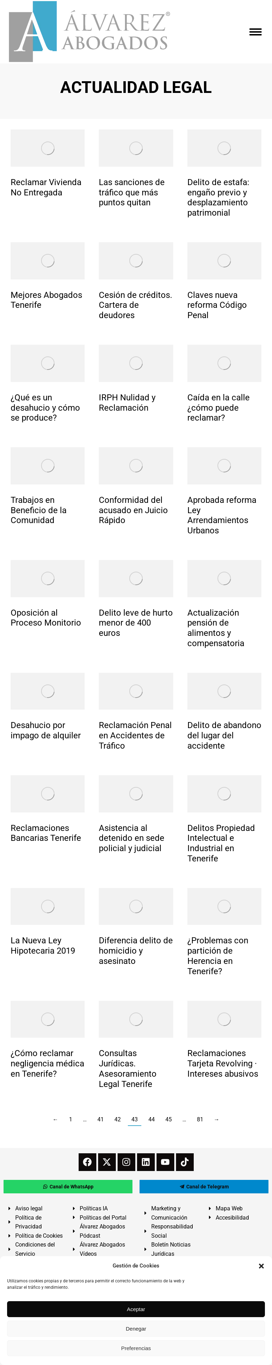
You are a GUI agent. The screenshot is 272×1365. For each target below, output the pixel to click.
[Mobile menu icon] (255, 32)
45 (168, 1119)
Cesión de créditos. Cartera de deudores (135, 305)
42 (117, 1119)
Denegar (136, 1329)
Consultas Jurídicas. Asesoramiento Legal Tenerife (128, 1068)
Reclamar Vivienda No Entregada (46, 187)
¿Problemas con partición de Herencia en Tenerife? (217, 956)
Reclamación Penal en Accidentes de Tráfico (135, 735)
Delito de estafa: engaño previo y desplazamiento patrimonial (218, 197)
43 (134, 1119)
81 (200, 1119)
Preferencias (136, 1348)
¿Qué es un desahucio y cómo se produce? (45, 408)
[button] (261, 1266)
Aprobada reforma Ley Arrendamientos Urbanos (221, 515)
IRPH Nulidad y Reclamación (127, 403)
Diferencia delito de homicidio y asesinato (136, 951)
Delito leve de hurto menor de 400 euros (136, 623)
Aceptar (136, 1309)
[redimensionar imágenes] (48, 148)
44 (151, 1119)
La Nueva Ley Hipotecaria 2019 (43, 946)
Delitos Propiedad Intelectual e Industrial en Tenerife (221, 843)
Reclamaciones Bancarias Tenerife (46, 833)
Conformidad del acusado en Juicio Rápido (133, 510)
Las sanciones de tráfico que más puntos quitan (132, 192)
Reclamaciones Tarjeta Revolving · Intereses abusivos (222, 1063)
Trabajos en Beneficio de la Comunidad (39, 510)
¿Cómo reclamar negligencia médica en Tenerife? (47, 1063)
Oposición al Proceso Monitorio (46, 618)
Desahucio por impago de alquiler (46, 730)
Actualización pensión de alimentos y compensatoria (215, 628)
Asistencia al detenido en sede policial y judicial (131, 838)
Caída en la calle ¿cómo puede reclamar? (218, 408)
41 (100, 1119)
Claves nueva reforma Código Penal (217, 305)
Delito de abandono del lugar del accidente (224, 735)
